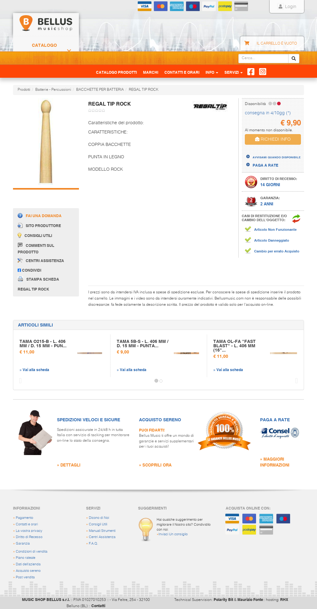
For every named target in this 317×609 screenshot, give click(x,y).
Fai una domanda (40, 215)
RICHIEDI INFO (273, 139)
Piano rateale (25, 557)
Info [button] (212, 72)
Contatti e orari (27, 524)
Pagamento (24, 517)
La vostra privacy (29, 530)
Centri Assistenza (102, 537)
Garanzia (23, 543)
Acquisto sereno (28, 570)
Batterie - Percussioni (53, 90)
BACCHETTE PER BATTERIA (100, 90)
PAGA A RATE (265, 165)
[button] (18, 381)
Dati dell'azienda (28, 564)
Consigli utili (35, 235)
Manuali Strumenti (102, 530)
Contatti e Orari (181, 72)
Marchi (150, 72)
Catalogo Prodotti (44, 51)
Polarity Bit (223, 599)
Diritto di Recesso (29, 537)
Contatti (98, 605)
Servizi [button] (233, 72)
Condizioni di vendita (31, 551)
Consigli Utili (98, 524)
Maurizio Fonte (250, 599)
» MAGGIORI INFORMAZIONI (274, 461)
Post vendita (25, 577)
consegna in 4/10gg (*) (268, 113)
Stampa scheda (38, 279)
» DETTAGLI (68, 464)
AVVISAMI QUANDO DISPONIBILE (277, 157)
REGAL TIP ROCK (143, 90)
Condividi (29, 270)
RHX (284, 599)
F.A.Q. (93, 543)
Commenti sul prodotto (36, 248)
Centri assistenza (41, 260)
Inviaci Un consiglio (173, 534)
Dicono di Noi (99, 517)
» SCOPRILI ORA (155, 464)
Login (286, 7)
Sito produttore (39, 225)
